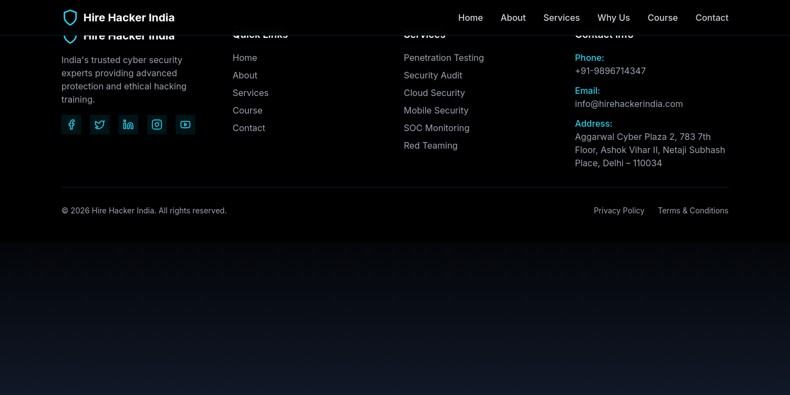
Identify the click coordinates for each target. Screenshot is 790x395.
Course (662, 17)
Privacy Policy (619, 210)
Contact (712, 18)
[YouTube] (185, 124)
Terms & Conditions (693, 210)
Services (561, 17)
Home (470, 17)
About (513, 17)
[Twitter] (100, 124)
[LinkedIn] (128, 124)
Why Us (613, 17)
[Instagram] (157, 124)
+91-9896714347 (610, 70)
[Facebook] (71, 124)
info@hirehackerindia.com (629, 103)
